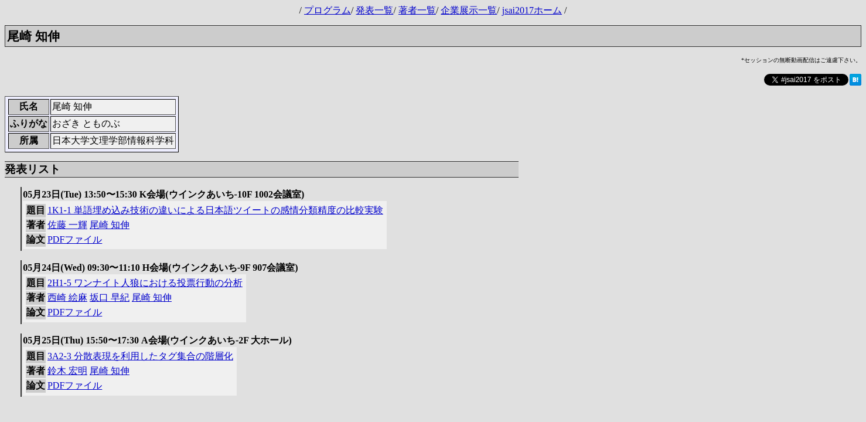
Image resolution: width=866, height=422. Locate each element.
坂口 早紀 (109, 297)
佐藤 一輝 (67, 225)
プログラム (327, 10)
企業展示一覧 (469, 10)
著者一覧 (417, 10)
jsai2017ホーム (532, 10)
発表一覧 (374, 10)
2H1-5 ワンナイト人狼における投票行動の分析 (145, 283)
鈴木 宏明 (67, 371)
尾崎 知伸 (109, 225)
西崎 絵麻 (67, 297)
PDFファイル (74, 239)
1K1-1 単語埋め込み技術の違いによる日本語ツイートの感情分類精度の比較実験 (215, 210)
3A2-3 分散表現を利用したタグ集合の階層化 (140, 356)
